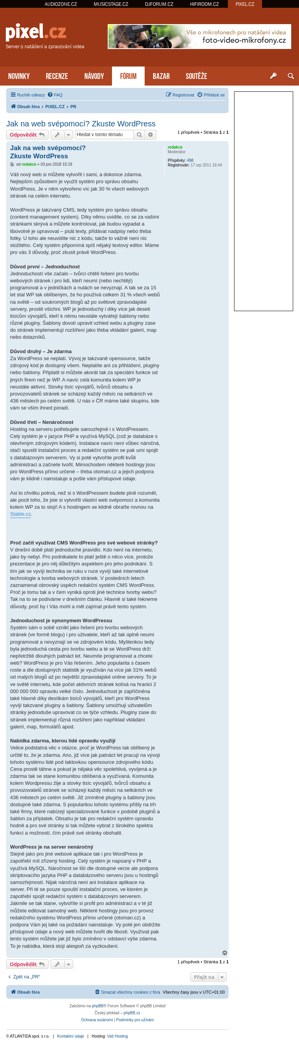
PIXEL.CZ (245, 4)
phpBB (97, 1006)
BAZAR (161, 75)
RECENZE (57, 75)
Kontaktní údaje (70, 1036)
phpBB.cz (132, 1013)
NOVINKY (19, 75)
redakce (175, 147)
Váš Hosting (117, 1036)
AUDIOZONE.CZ (61, 4)
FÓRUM (128, 75)
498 (190, 160)
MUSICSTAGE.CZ (111, 4)
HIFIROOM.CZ (204, 4)
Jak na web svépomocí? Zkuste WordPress (81, 123)
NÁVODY (94, 75)
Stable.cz (20, 514)
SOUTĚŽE (196, 75)
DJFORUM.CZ (159, 4)
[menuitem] (55, 95)
